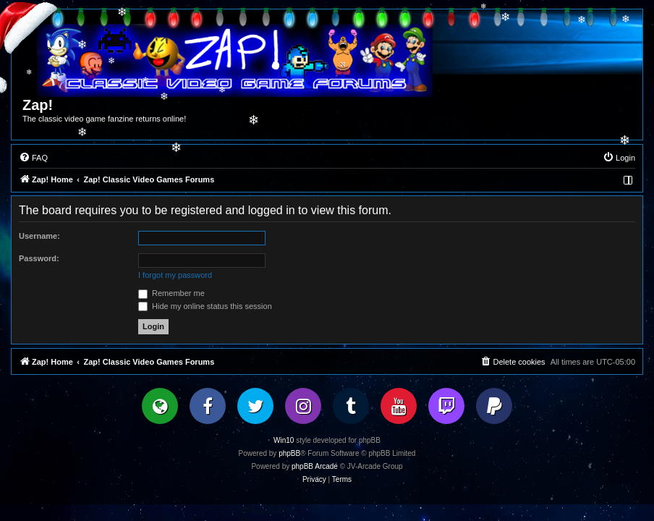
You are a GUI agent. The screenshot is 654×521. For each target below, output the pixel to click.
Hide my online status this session (205, 306)
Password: (39, 258)
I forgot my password (175, 275)
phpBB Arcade (315, 466)
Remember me (171, 293)
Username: (39, 236)
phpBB (289, 453)
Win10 (283, 440)
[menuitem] (33, 157)
